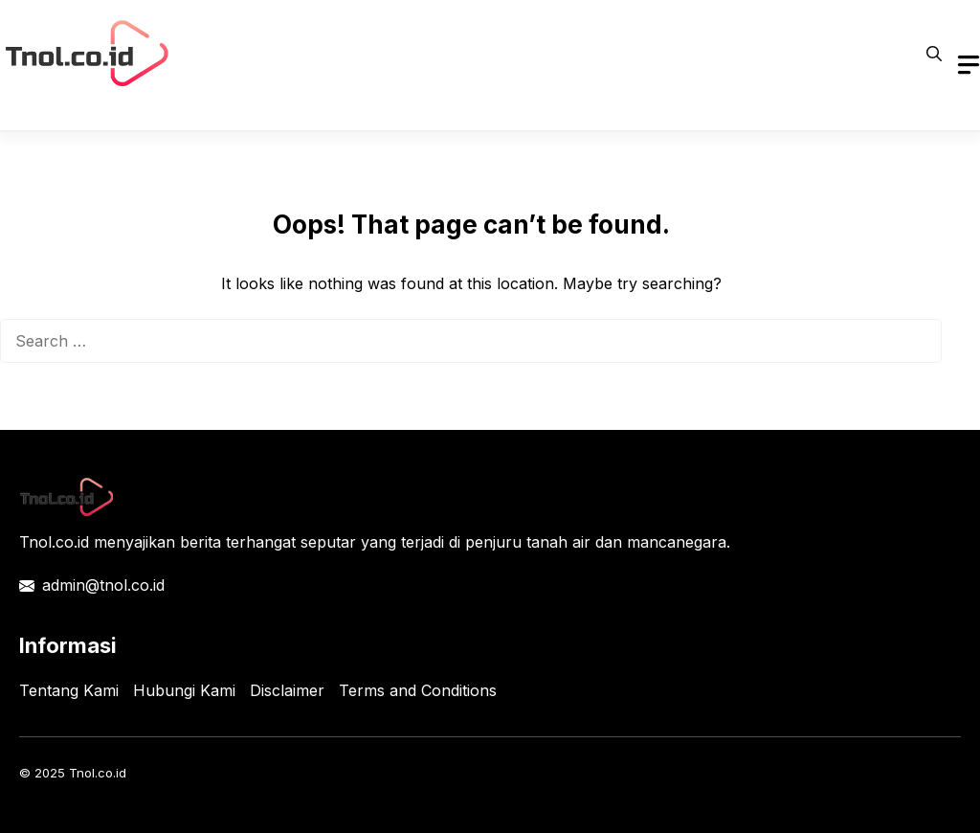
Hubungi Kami (184, 690)
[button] (934, 54)
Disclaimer (287, 690)
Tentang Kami (69, 690)
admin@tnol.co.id (103, 585)
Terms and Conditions (418, 690)
